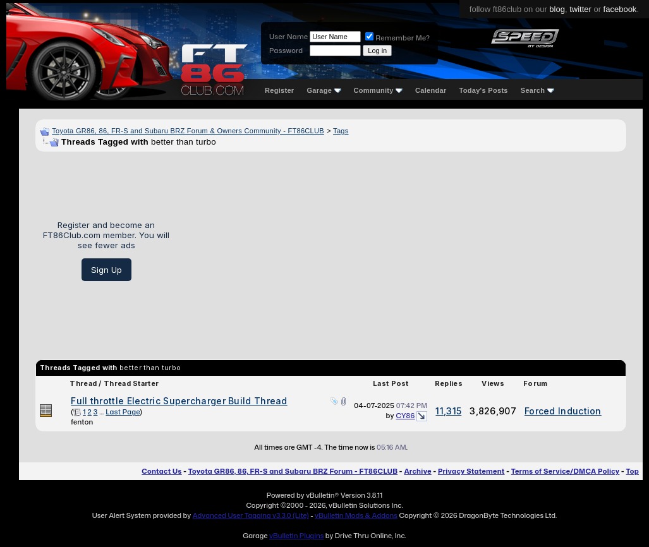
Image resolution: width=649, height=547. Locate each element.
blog (557, 9)
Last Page (123, 412)
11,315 (448, 411)
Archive (417, 471)
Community (378, 90)
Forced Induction (563, 411)
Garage (323, 90)
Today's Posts (483, 90)
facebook (620, 9)
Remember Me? (397, 38)
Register (279, 90)
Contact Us (161, 471)
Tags (340, 131)
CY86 (405, 416)
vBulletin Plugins (296, 536)
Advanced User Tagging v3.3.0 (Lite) (251, 515)
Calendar (430, 90)
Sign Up (106, 270)
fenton (82, 422)
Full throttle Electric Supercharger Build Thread (179, 400)
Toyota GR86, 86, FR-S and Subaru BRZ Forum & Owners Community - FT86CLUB (188, 131)
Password (286, 50)
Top (632, 471)
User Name (288, 37)
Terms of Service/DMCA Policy (565, 471)
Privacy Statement (471, 471)
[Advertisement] (402, 250)
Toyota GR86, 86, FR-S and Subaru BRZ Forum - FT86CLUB (292, 471)
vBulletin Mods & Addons (356, 515)
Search (537, 90)
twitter (580, 9)
